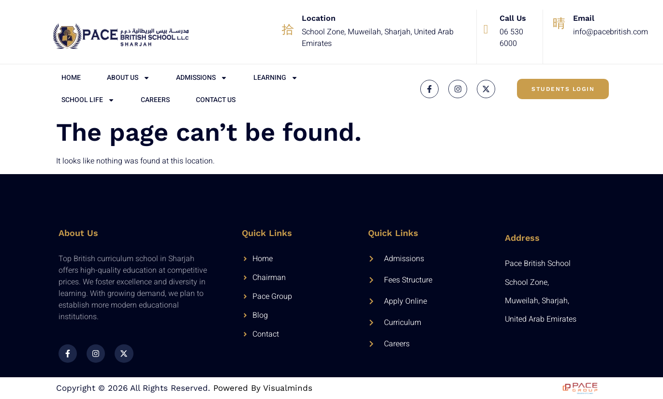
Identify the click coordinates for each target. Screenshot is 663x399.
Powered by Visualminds (262, 388)
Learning (275, 78)
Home (71, 78)
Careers (155, 100)
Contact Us (216, 100)
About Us (128, 78)
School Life (88, 100)
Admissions (201, 78)
